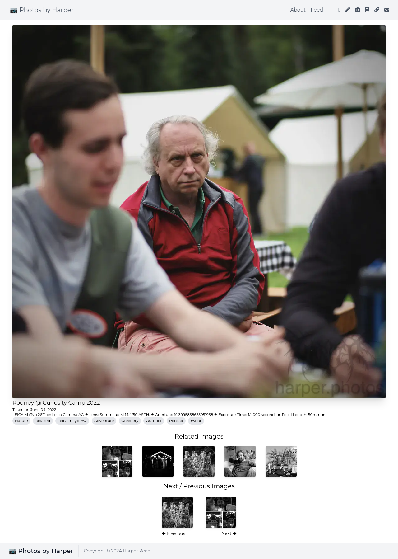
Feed (317, 10)
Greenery (129, 420)
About (298, 10)
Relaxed (42, 420)
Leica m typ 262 (72, 420)
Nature (21, 420)
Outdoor (154, 420)
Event (196, 420)
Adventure (104, 420)
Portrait (176, 420)
